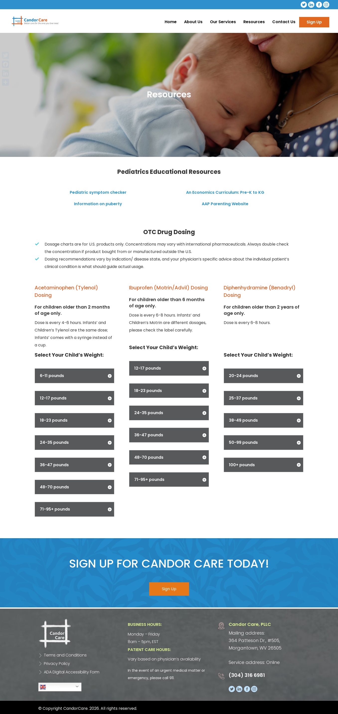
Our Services (223, 22)
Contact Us (283, 22)
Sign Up (314, 22)
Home (171, 22)
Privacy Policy (57, 663)
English (50, 687)
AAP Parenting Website (225, 204)
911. (171, 677)
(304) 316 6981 (247, 675)
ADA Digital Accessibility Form (71, 672)
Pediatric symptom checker (98, 192)
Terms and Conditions (65, 655)
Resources (254, 22)
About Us (193, 22)
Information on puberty (98, 204)
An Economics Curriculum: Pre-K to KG (225, 192)
